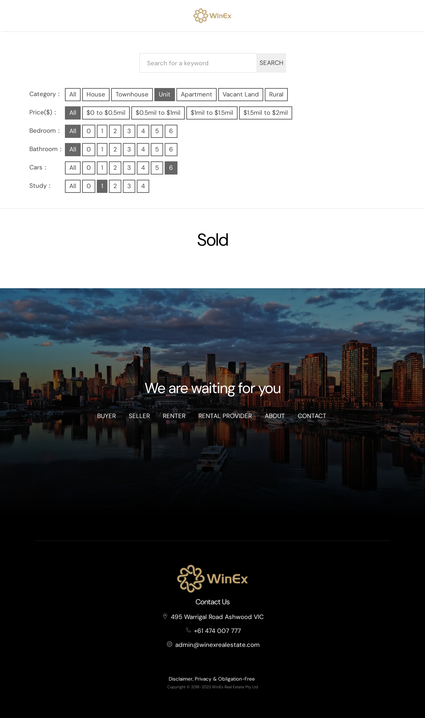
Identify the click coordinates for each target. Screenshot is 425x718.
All (72, 94)
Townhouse (132, 94)
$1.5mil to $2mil (265, 113)
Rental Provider (225, 416)
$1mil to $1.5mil (212, 113)
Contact (312, 416)
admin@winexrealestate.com (217, 645)
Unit (165, 94)
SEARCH (271, 63)
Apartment (196, 94)
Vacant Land (241, 94)
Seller (139, 416)
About (275, 416)
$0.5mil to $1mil (158, 113)
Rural (276, 94)
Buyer (106, 416)
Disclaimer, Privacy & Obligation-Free (212, 679)
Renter (174, 416)
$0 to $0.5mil (106, 113)
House (96, 94)
